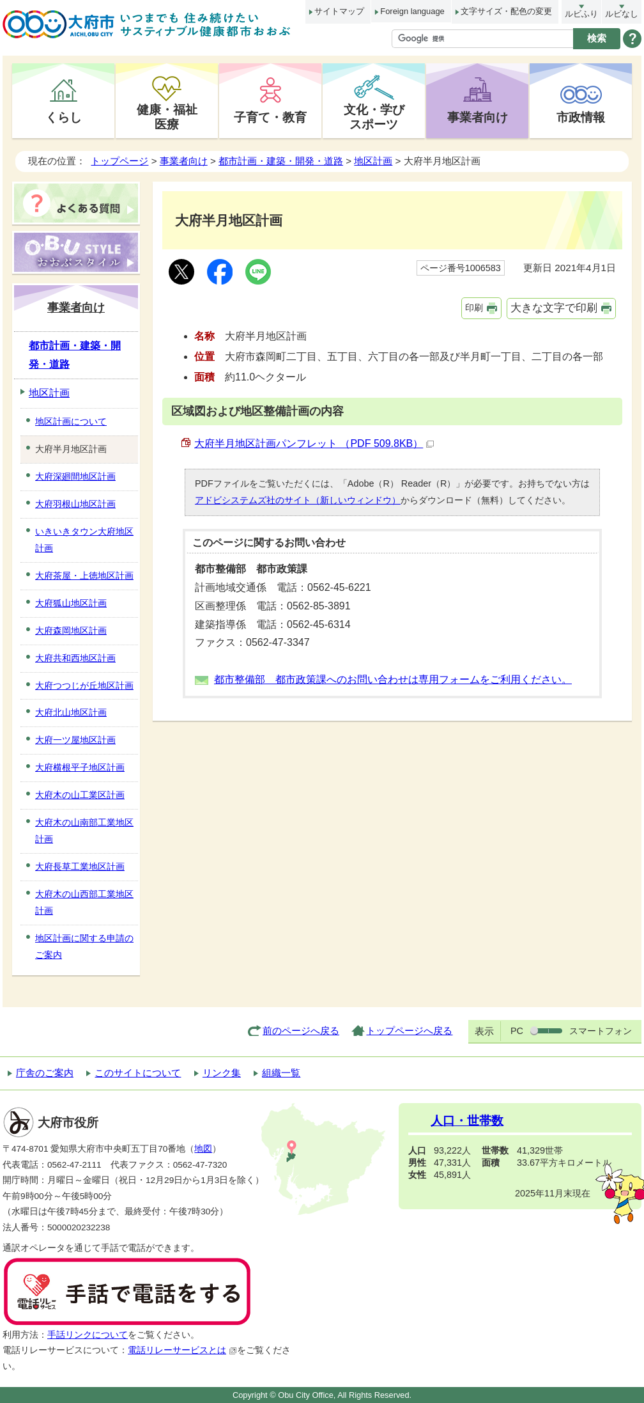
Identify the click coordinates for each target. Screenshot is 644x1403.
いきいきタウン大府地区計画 (84, 539)
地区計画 (373, 160)
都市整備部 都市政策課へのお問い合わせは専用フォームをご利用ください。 (393, 679)
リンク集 (222, 1072)
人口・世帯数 (467, 1120)
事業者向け (477, 117)
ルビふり (581, 14)
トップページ (119, 160)
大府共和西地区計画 (75, 658)
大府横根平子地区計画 (80, 767)
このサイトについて (138, 1072)
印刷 (474, 307)
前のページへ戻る (301, 1030)
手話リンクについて (87, 1335)
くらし (63, 117)
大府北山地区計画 (71, 712)
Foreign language (412, 11)
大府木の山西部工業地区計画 (84, 902)
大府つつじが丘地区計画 (84, 685)
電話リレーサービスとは (182, 1350)
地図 (203, 1149)
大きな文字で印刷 (553, 308)
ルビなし (621, 14)
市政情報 (580, 117)
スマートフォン (600, 1031)
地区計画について (71, 421)
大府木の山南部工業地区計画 (84, 830)
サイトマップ (339, 11)
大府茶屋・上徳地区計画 (84, 575)
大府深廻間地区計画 (75, 476)
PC (516, 1031)
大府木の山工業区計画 (80, 795)
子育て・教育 (270, 117)
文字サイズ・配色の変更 (506, 11)
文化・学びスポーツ (374, 116)
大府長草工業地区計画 (80, 866)
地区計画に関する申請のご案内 (84, 946)
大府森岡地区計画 (71, 630)
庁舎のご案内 (44, 1072)
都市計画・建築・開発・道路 (280, 160)
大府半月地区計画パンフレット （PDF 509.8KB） (314, 443)
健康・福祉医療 (167, 116)
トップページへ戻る (409, 1030)
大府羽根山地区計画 (75, 504)
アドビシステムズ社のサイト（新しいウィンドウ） (298, 500)
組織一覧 (281, 1072)
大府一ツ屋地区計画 (75, 740)
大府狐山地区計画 (71, 603)
